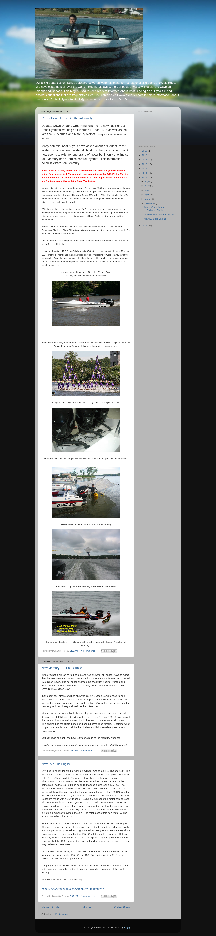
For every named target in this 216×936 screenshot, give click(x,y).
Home (87, 907)
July (147, 181)
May (147, 190)
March (148, 199)
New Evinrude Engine (56, 764)
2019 (145, 151)
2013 (145, 177)
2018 (145, 155)
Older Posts (122, 907)
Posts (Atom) (62, 914)
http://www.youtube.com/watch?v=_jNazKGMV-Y (73, 889)
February (149, 203)
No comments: (88, 651)
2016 (145, 164)
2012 (145, 225)
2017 (145, 159)
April (147, 194)
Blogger (128, 927)
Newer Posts (50, 907)
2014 (145, 173)
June (147, 185)
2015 (145, 168)
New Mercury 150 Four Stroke (62, 668)
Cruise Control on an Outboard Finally (67, 118)
